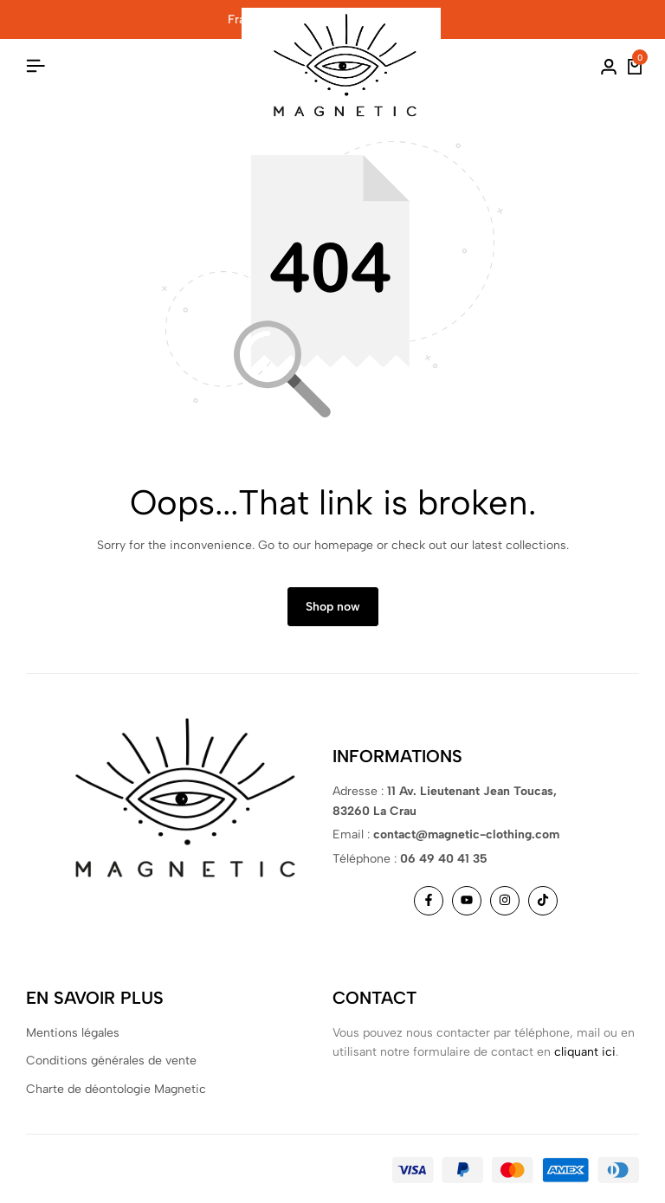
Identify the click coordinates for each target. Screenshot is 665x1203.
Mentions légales (72, 1032)
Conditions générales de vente (111, 1060)
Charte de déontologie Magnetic (116, 1089)
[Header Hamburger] (35, 66)
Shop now (333, 606)
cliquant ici (585, 1052)
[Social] (428, 900)
